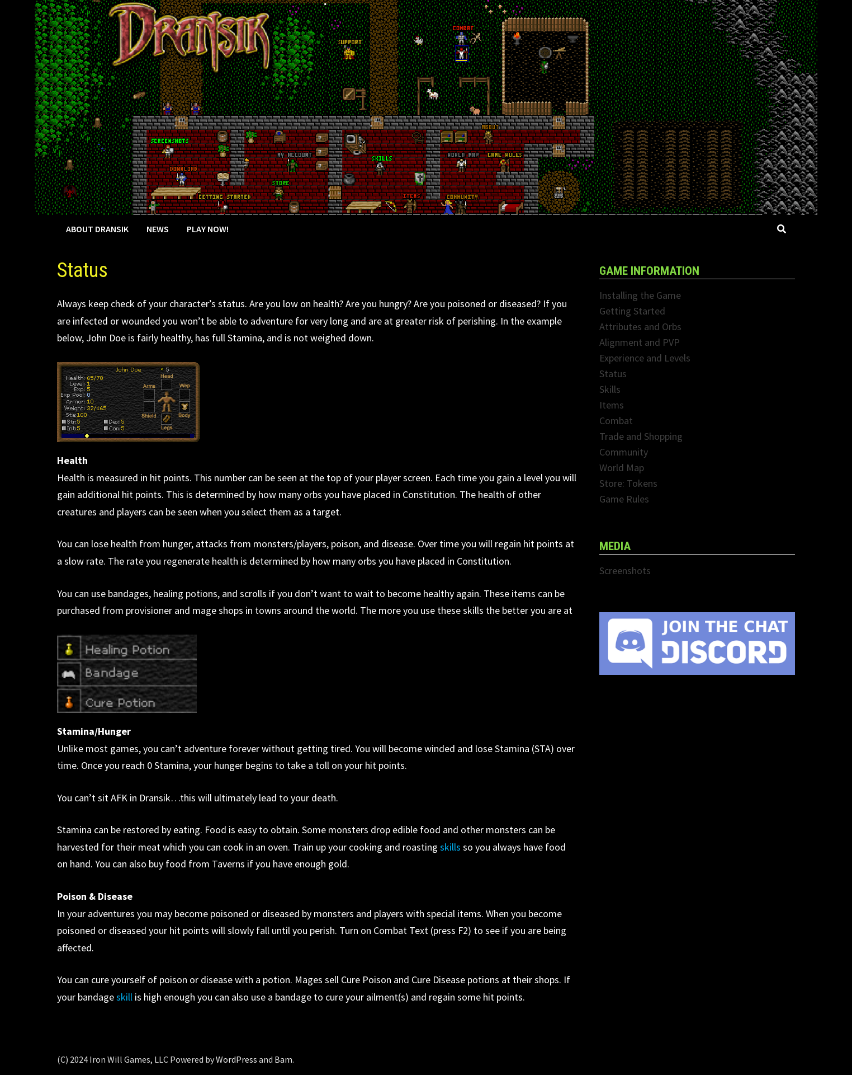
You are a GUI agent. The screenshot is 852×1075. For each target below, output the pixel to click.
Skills (610, 389)
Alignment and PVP (639, 342)
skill (124, 996)
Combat (616, 420)
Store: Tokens (628, 483)
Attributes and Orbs (640, 326)
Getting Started (632, 310)
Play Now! (208, 228)
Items (611, 404)
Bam (283, 1059)
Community (623, 451)
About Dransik (97, 228)
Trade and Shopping (641, 436)
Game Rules (624, 498)
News (157, 228)
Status (613, 373)
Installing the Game (640, 295)
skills (450, 847)
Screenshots (625, 570)
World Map (621, 467)
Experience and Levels (644, 357)
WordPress (236, 1059)
